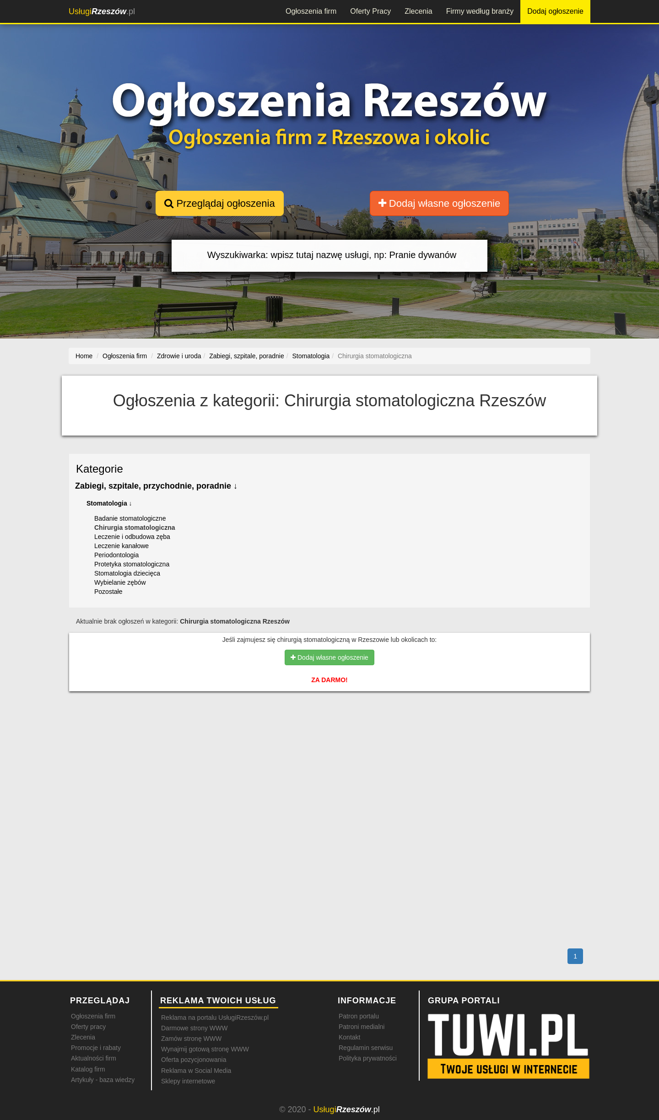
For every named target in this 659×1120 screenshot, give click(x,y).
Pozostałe (108, 591)
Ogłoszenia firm (311, 11)
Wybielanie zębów (120, 582)
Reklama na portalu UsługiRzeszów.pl (215, 1017)
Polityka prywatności (368, 1058)
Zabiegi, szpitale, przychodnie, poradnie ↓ (156, 485)
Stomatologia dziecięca (127, 573)
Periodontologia (116, 555)
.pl (102, 11)
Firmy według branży (480, 11)
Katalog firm (88, 1069)
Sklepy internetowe (188, 1081)
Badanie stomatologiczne (130, 518)
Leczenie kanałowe (121, 545)
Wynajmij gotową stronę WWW (205, 1049)
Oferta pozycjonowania (193, 1059)
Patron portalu (359, 1016)
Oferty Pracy (370, 11)
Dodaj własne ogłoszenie (439, 203)
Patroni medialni (361, 1026)
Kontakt (349, 1037)
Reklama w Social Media (196, 1070)
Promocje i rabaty (96, 1047)
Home (84, 356)
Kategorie (99, 469)
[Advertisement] (329, 737)
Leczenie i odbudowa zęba (132, 536)
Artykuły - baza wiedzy (103, 1079)
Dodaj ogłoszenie (555, 11)
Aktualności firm (93, 1058)
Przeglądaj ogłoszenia (219, 203)
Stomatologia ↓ (109, 503)
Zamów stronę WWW (191, 1038)
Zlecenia (418, 11)
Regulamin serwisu (366, 1047)
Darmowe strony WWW (194, 1028)
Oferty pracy (88, 1026)
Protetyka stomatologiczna (131, 564)
